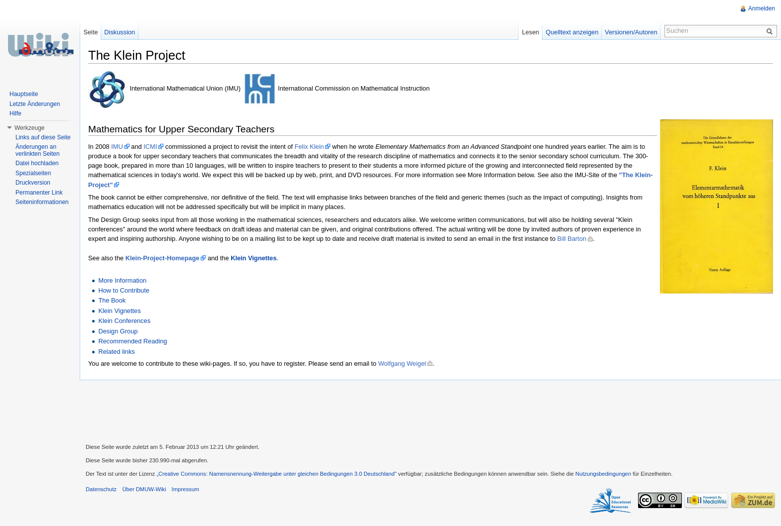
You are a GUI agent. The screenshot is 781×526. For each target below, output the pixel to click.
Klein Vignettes (253, 258)
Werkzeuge (29, 127)
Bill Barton (571, 238)
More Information (122, 280)
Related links (116, 351)
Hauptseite (23, 94)
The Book (112, 300)
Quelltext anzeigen (572, 32)
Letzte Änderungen (34, 104)
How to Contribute (123, 290)
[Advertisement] (430, 410)
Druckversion (32, 182)
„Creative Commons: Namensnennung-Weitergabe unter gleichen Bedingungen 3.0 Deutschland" (276, 474)
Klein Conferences (124, 320)
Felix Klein (309, 146)
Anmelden (761, 8)
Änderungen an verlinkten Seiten (37, 150)
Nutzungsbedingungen (603, 474)
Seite (90, 32)
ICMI (150, 146)
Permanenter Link (39, 192)
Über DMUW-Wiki (144, 489)
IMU (117, 146)
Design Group (117, 331)
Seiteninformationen (42, 202)
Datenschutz (101, 489)
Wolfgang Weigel (402, 363)
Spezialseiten (33, 173)
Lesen (530, 32)
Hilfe (15, 113)
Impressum (185, 489)
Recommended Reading (132, 341)
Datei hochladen (37, 163)
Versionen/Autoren (631, 32)
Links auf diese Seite (43, 137)
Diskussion (119, 32)
